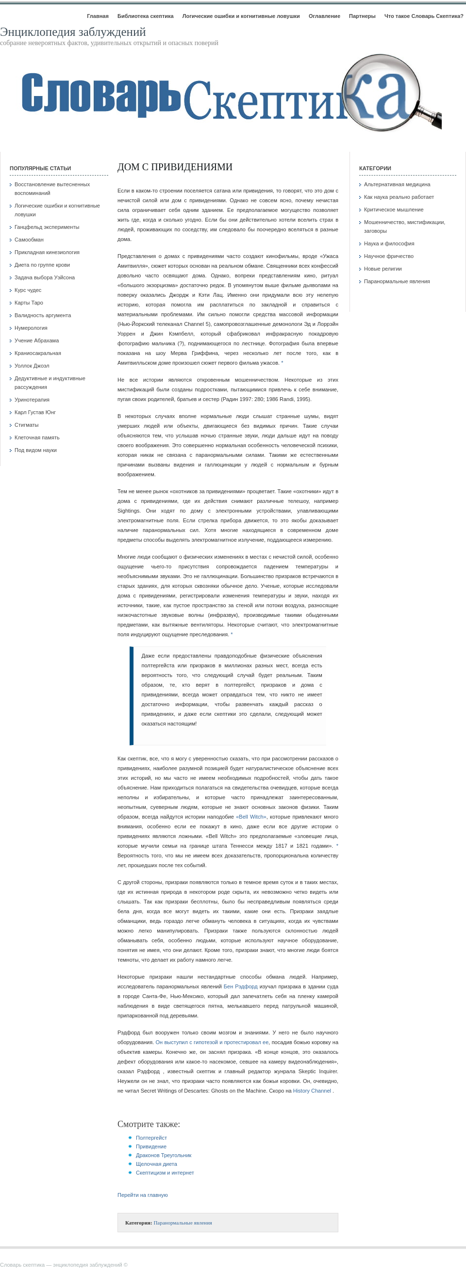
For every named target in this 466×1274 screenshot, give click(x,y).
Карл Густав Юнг (35, 412)
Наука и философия (389, 243)
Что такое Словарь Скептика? (424, 16)
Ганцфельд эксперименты (47, 227)
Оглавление (324, 16)
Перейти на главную (142, 1195)
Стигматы (27, 425)
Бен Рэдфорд (241, 986)
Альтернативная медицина (397, 184)
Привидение (151, 1146)
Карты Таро (29, 303)
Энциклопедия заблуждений (73, 31)
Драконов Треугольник (163, 1155)
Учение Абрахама (37, 340)
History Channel (312, 1091)
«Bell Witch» (251, 817)
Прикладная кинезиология (47, 252)
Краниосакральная (38, 353)
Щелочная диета (156, 1164)
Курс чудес (28, 290)
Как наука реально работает (399, 197)
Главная (98, 16)
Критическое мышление (394, 209)
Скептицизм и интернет (165, 1173)
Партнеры (362, 16)
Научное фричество (389, 256)
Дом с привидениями (175, 166)
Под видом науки (36, 450)
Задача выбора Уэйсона (45, 277)
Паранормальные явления (182, 1223)
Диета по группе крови (42, 265)
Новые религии (383, 269)
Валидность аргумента (43, 315)
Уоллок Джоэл (32, 366)
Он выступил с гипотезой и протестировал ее (212, 1042)
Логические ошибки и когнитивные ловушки (241, 16)
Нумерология (31, 328)
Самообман (29, 239)
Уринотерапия (32, 400)
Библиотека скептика (145, 16)
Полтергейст (151, 1138)
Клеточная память (37, 437)
